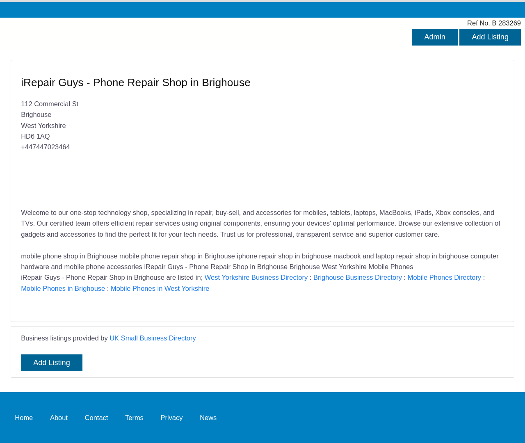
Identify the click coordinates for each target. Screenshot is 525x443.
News (208, 417)
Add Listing (490, 37)
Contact (96, 417)
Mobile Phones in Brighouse (63, 288)
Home (24, 417)
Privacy (171, 417)
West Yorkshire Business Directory (256, 277)
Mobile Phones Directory (444, 277)
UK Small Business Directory (153, 338)
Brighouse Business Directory (357, 277)
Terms (134, 417)
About (59, 417)
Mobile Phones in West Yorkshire (160, 288)
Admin (434, 37)
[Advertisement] (379, 135)
